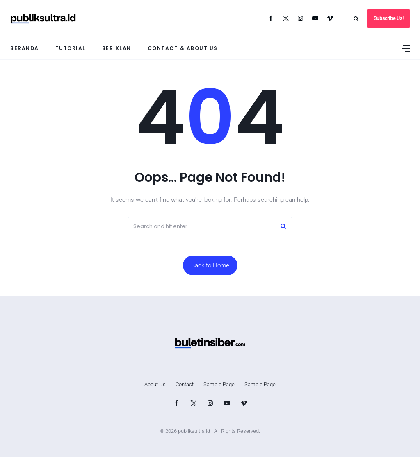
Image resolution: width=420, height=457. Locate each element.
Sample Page (219, 384)
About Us (155, 384)
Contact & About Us (183, 48)
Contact (185, 384)
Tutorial (70, 48)
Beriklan (116, 48)
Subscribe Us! (389, 18)
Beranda (24, 48)
